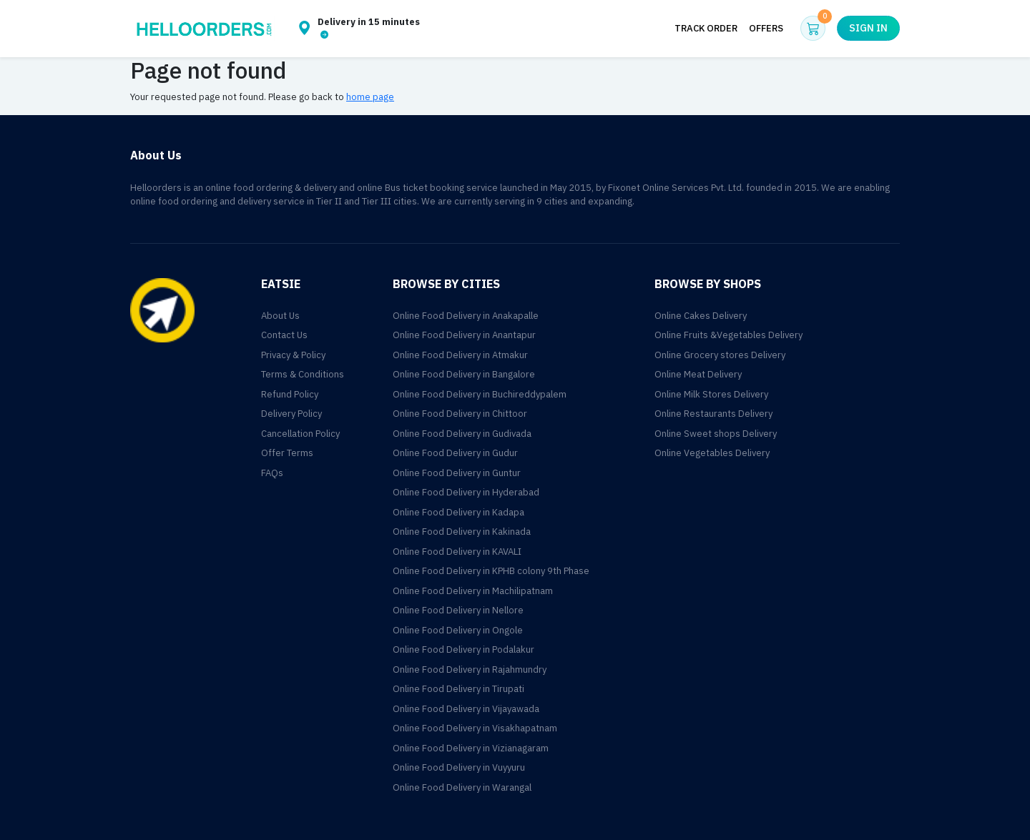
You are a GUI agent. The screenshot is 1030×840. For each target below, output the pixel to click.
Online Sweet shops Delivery (715, 433)
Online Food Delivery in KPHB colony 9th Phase (491, 571)
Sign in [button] (868, 28)
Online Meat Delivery (698, 374)
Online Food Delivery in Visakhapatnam (475, 728)
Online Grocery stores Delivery (719, 355)
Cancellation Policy (300, 433)
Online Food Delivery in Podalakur (463, 649)
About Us (280, 315)
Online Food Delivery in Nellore (458, 610)
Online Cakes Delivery (700, 315)
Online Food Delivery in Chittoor (460, 413)
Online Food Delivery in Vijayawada (466, 709)
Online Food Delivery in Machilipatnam (473, 591)
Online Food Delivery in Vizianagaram (471, 748)
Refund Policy (289, 394)
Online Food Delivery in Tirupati (458, 689)
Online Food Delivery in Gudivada (462, 433)
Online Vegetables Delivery (712, 453)
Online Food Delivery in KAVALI (457, 551)
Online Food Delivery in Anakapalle (466, 315)
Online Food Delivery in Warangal (462, 787)
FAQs (272, 473)
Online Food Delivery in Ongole (458, 630)
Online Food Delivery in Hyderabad (466, 492)
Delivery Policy (291, 413)
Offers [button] (766, 28)
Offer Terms (287, 453)
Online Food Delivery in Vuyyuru (459, 767)
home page (370, 97)
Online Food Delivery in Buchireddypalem (479, 394)
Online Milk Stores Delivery (711, 394)
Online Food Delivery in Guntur (457, 473)
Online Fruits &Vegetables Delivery (728, 335)
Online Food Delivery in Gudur (455, 453)
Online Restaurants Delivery (713, 413)
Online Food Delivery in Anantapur (464, 335)
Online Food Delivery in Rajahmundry (469, 669)
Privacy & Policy (293, 355)
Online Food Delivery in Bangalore (464, 374)
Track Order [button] (706, 28)
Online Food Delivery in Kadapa (458, 512)
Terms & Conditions (302, 374)
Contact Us (284, 335)
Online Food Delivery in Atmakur (460, 355)
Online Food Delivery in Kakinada (462, 531)
